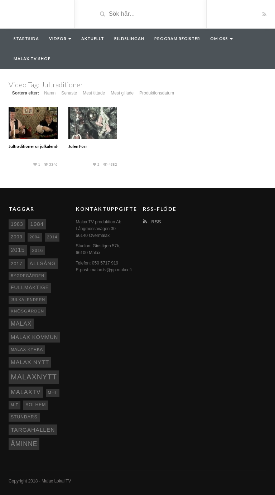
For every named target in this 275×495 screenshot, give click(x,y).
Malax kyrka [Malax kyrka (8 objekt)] (27, 349)
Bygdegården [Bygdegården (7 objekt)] (27, 275)
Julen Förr (77, 146)
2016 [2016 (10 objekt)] (37, 250)
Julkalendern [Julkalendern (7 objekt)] (28, 299)
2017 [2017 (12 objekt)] (17, 263)
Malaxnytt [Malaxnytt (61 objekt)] (34, 377)
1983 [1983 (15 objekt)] (17, 224)
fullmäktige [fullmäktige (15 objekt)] (30, 287)
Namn (50, 93)
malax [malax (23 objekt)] (21, 324)
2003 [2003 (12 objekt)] (17, 236)
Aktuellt (92, 38)
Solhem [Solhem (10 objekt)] (35, 404)
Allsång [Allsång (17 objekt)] (43, 263)
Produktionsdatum (156, 93)
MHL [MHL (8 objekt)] (53, 392)
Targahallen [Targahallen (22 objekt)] (33, 430)
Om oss (221, 38)
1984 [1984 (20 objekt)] (37, 224)
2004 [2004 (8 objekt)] (35, 237)
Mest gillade (122, 93)
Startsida (26, 38)
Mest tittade (94, 93)
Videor (60, 38)
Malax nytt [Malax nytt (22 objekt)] (30, 362)
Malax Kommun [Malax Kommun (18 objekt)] (34, 337)
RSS (152, 221)
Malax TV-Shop (32, 58)
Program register (177, 38)
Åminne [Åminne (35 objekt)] (24, 443)
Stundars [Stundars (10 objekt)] (24, 416)
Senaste (69, 93)
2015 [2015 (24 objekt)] (18, 250)
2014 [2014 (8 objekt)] (52, 237)
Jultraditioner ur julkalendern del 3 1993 (45, 146)
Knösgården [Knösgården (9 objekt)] (27, 311)
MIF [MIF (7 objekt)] (14, 405)
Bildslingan (129, 38)
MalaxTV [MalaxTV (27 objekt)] (26, 392)
